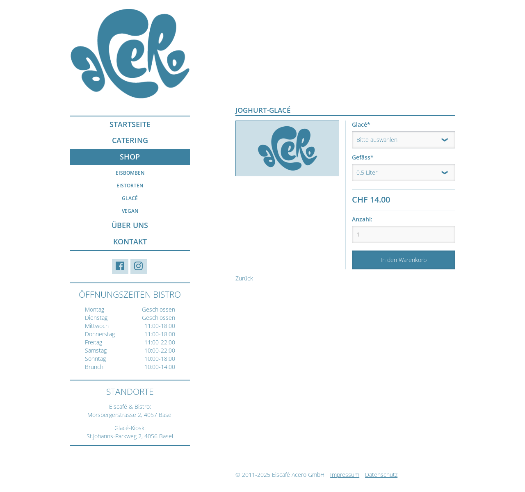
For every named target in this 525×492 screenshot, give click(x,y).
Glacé (130, 198)
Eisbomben (130, 172)
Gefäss (366, 157)
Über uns (130, 225)
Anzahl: (362, 219)
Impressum (344, 474)
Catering (130, 140)
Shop (130, 157)
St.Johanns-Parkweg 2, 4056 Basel (130, 436)
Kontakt (130, 241)
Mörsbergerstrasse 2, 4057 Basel (130, 415)
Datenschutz (381, 474)
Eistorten (129, 185)
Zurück (244, 278)
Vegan (130, 210)
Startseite (130, 124)
